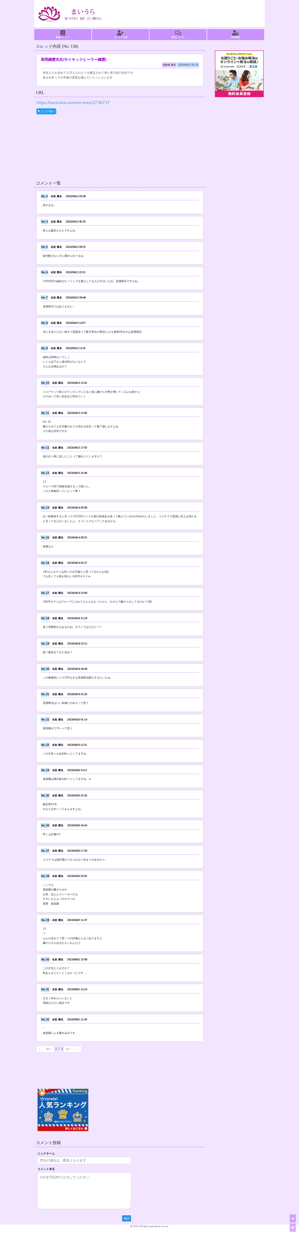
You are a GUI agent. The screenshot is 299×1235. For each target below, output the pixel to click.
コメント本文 (46, 1169)
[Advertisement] (120, 148)
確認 (126, 1218)
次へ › (69, 1049)
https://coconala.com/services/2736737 (73, 102)
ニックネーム (46, 1154)
